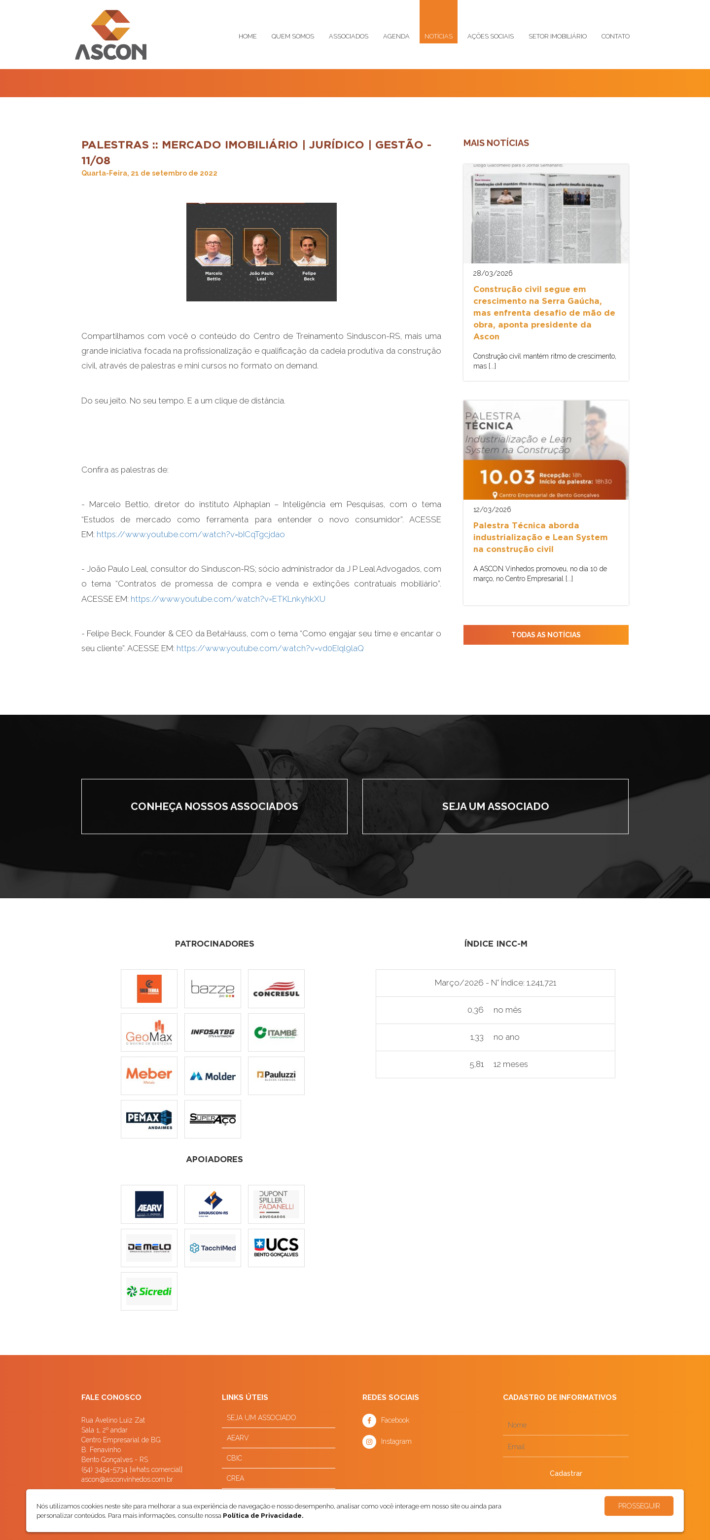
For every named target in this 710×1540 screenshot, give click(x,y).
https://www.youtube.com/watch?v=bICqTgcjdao (191, 534)
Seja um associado (495, 806)
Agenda (396, 36)
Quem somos (293, 36)
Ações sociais (490, 36)
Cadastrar (566, 1473)
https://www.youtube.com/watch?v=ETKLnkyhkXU (228, 599)
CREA (235, 1478)
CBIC (234, 1458)
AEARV (238, 1438)
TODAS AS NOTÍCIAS (546, 635)
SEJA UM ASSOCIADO (261, 1418)
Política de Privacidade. (263, 1515)
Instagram (396, 1441)
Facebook (395, 1420)
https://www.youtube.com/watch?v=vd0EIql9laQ (270, 648)
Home (248, 36)
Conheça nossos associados (214, 806)
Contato (616, 36)
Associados (348, 36)
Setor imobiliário (558, 36)
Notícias (439, 36)
